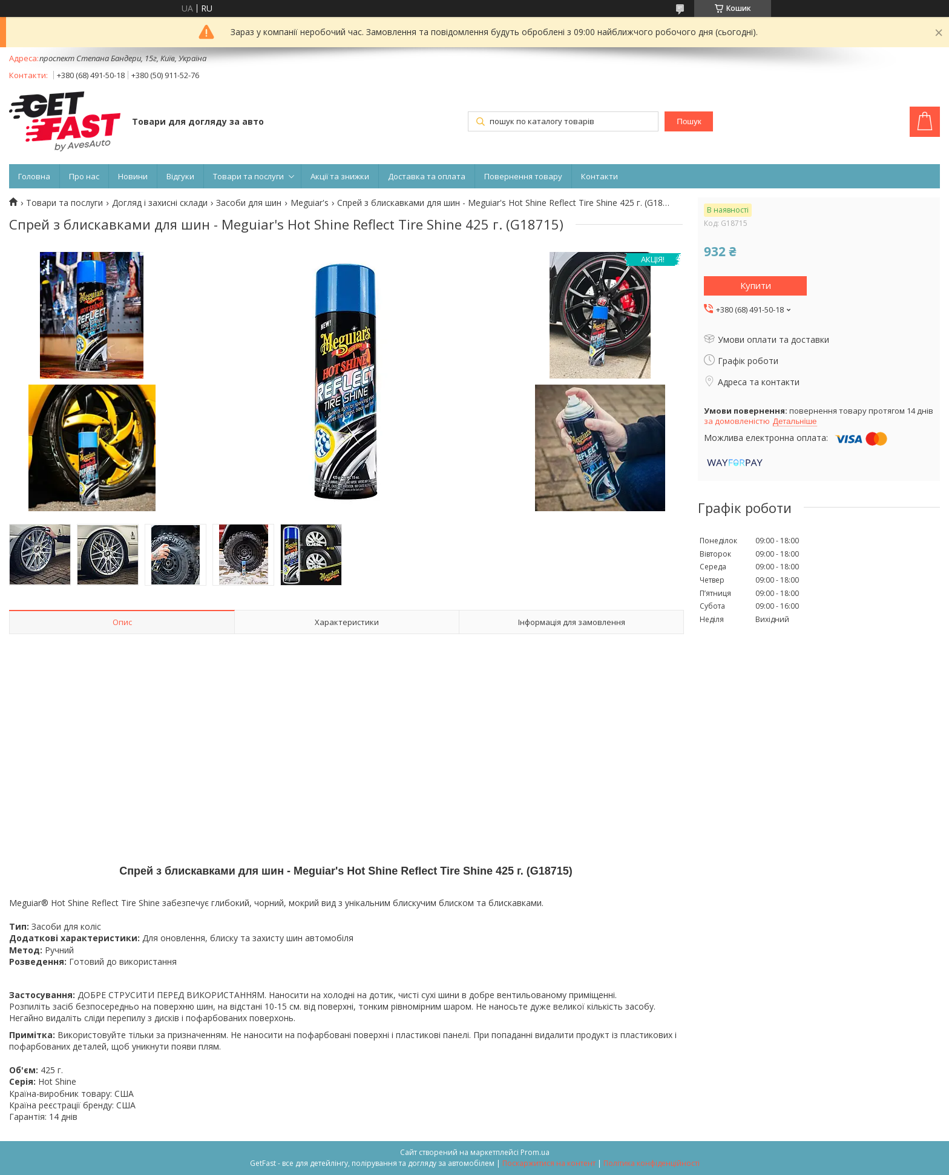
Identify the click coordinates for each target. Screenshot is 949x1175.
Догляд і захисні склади (160, 202)
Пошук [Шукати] (689, 121)
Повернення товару (523, 176)
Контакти (599, 176)
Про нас (84, 176)
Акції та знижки (339, 176)
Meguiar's (310, 202)
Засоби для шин (248, 202)
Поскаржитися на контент (549, 1163)
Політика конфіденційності (651, 1163)
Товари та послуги (248, 176)
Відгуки (180, 176)
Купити (755, 285)
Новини (133, 176)
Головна (34, 176)
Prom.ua (535, 1152)
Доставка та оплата (426, 176)
